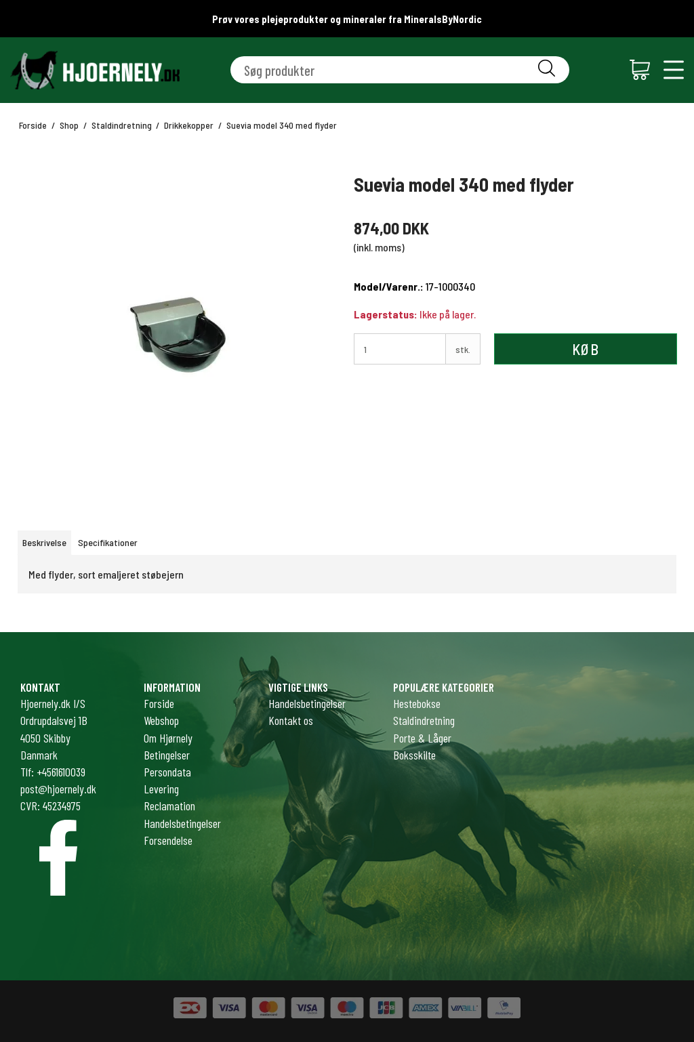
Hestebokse (417, 703)
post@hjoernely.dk (58, 788)
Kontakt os (290, 720)
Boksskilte (414, 754)
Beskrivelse (44, 542)
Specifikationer (108, 542)
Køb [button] (585, 349)
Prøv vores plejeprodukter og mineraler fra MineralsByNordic (347, 19)
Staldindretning (424, 720)
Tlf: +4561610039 (52, 771)
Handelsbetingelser (307, 703)
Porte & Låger (422, 737)
